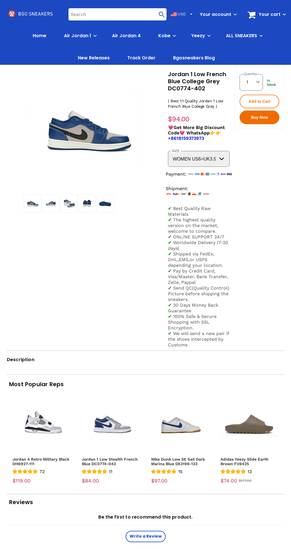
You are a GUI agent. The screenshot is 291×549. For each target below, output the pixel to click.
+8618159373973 (186, 138)
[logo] (31, 14)
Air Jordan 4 (126, 35)
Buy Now (259, 117)
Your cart (269, 14)
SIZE (176, 151)
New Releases (94, 58)
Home (39, 35)
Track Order (141, 58)
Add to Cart (259, 101)
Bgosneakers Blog (194, 58)
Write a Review (146, 536)
